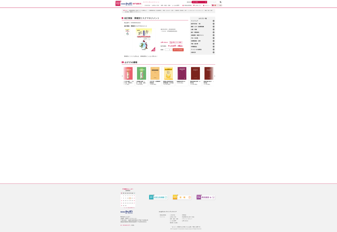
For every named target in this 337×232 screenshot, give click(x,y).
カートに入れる (178, 49)
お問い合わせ (164, 42)
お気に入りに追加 (176, 42)
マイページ (162, 217)
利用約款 (184, 215)
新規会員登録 (187, 5)
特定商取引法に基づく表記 (188, 217)
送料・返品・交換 (165, 5)
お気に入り (197, 5)
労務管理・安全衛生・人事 (180, 10)
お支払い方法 (155, 5)
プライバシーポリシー (187, 218)
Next (212, 76)
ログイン (206, 5)
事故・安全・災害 (208, 10)
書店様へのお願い (174, 222)
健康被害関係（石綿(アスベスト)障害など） (138, 10)
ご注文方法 (147, 5)
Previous (125, 76)
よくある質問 (175, 5)
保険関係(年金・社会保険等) (155, 10)
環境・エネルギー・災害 (168, 10)
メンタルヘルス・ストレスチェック (195, 10)
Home (126, 10)
